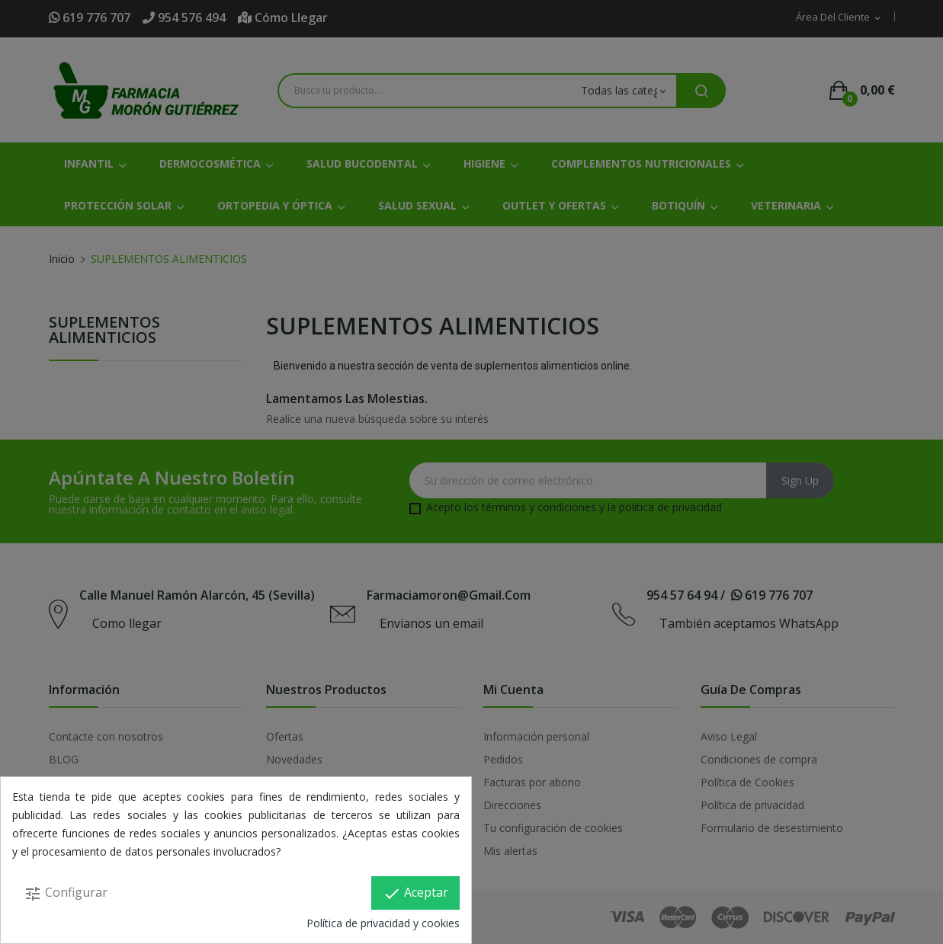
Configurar (65, 893)
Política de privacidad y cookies (383, 923)
